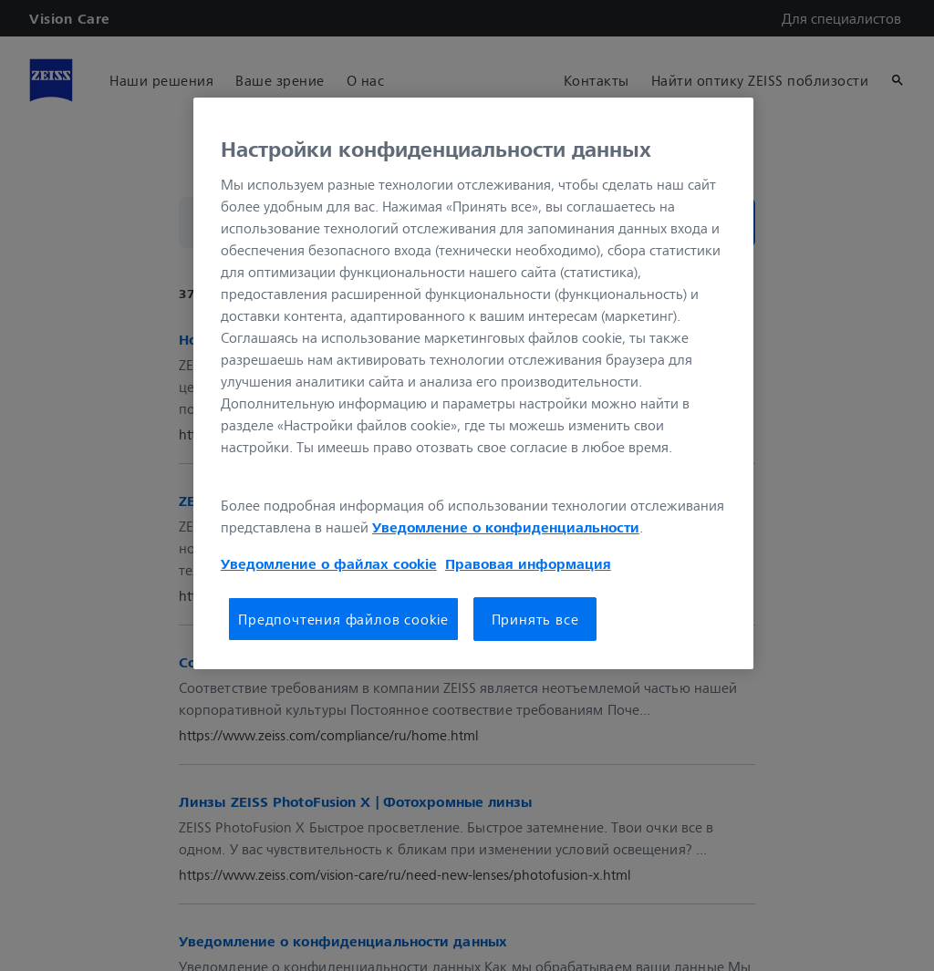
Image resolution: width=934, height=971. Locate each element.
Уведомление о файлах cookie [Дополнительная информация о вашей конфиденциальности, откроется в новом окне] (329, 563)
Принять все (535, 619)
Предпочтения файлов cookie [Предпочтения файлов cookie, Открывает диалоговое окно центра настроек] (343, 619)
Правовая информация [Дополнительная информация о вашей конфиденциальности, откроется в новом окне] (528, 563)
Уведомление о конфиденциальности (505, 527)
